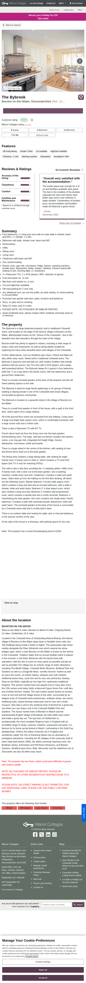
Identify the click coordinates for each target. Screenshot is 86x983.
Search (80, 905)
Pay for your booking (42, 883)
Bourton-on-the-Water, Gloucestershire (33, 101)
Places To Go (54, 10)
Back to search (13, 25)
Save (81, 97)
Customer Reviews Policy (41, 873)
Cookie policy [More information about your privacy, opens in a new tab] (32, 956)
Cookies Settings (43, 962)
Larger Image (13, 88)
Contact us (38, 887)
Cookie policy (39, 861)
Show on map (42, 135)
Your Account (76, 3)
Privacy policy (39, 857)
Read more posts (70, 886)
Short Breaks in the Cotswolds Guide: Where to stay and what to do (72, 864)
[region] (43, 959)
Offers (80, 10)
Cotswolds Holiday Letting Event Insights (71, 873)
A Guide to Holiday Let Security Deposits (72, 880)
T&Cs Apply (43, 18)
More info (37, 879)
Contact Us (51, 3)
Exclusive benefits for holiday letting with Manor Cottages (71, 853)
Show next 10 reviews (70, 223)
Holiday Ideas (68, 10)
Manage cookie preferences (40, 866)
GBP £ (62, 3)
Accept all (43, 978)
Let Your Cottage (36, 3)
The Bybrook (13, 97)
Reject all (43, 970)
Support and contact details (42, 851)
